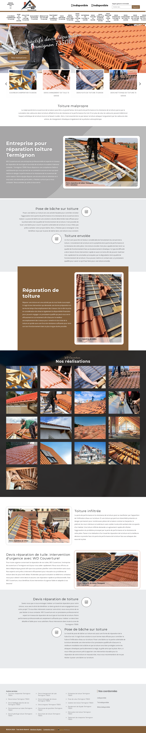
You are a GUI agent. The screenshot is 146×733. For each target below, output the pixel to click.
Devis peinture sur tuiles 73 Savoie (108, 17)
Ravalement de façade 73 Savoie (34, 17)
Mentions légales (36, 729)
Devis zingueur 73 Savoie (62, 17)
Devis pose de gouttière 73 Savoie (70, 17)
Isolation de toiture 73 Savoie (25, 17)
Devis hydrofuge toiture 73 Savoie (116, 17)
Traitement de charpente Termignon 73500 (80, 718)
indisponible (79, 5)
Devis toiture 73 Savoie (93, 17)
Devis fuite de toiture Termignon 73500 (49, 715)
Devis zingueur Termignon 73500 (49, 704)
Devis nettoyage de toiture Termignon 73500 (47, 700)
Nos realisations (18, 57)
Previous (6, 83)
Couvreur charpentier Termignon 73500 (19, 694)
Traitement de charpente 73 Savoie (53, 17)
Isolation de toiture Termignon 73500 (80, 703)
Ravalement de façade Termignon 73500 (79, 707)
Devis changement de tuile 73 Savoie (125, 17)
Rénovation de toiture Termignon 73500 (79, 713)
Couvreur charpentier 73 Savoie (10, 17)
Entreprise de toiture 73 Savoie (85, 17)
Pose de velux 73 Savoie (18, 17)
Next (139, 83)
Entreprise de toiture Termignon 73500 (79, 694)
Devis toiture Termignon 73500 (18, 699)
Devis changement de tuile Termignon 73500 (47, 694)
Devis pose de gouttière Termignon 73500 (50, 709)
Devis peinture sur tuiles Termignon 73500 (20, 709)
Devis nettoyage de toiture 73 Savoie (135, 17)
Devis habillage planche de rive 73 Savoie (100, 17)
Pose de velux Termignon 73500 (79, 699)
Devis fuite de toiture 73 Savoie (77, 17)
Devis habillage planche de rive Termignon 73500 (18, 703)
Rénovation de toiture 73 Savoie (44, 17)
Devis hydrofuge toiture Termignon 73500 (20, 715)
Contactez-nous (48, 729)
